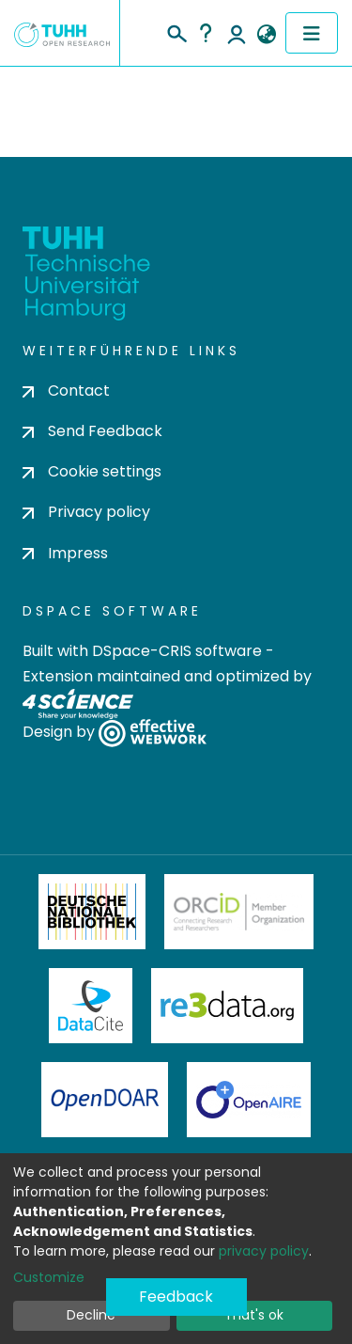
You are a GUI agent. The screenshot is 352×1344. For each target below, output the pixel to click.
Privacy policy (86, 512)
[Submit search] (176, 31)
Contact (66, 390)
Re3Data (227, 1005)
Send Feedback (92, 431)
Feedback (176, 1296)
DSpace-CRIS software (177, 651)
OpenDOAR (105, 1099)
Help (205, 33)
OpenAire (248, 1099)
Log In (236, 33)
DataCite (90, 1005)
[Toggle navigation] (311, 33)
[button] (266, 34)
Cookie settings (92, 471)
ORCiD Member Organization (239, 911)
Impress (65, 553)
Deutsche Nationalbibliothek (92, 911)
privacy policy (264, 1251)
